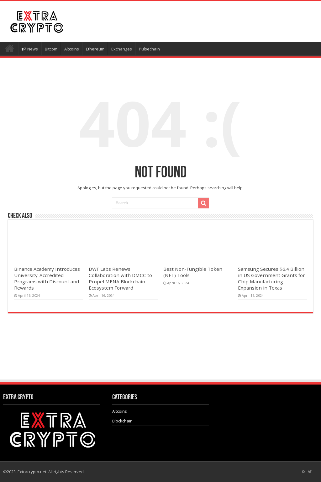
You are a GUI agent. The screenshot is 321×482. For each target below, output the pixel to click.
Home (10, 48)
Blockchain (122, 421)
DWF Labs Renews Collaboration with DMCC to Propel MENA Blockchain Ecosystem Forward (120, 278)
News (30, 49)
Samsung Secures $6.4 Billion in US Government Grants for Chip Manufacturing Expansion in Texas (271, 278)
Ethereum (95, 49)
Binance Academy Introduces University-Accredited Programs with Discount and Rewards (47, 278)
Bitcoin (51, 49)
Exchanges (121, 49)
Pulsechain (149, 49)
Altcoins (71, 49)
